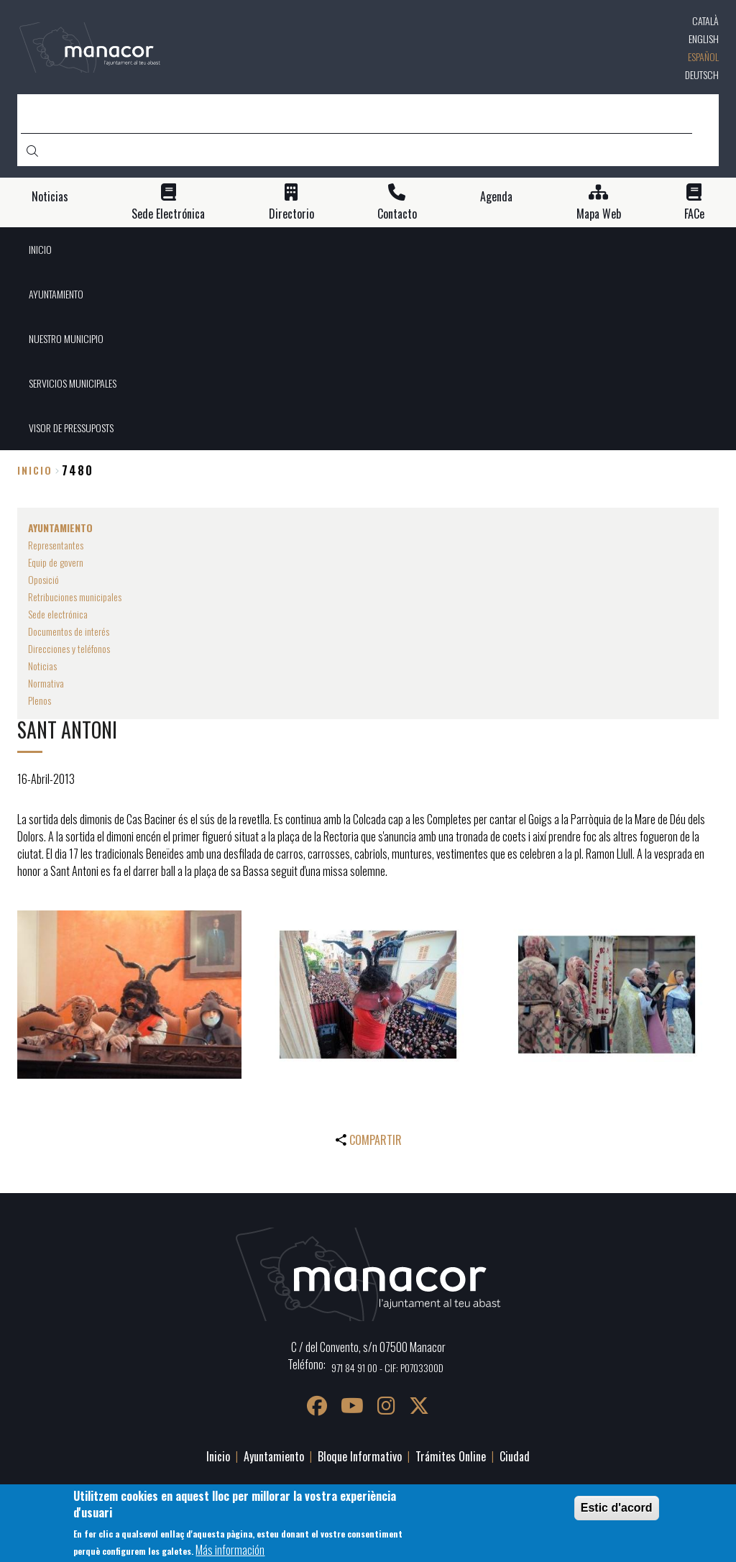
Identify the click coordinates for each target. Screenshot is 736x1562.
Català (705, 20)
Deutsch (702, 74)
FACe (694, 213)
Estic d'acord (617, 1513)
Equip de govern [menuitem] (55, 562)
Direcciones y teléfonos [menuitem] (69, 648)
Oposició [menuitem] (43, 579)
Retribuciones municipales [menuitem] (74, 596)
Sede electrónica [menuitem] (58, 613)
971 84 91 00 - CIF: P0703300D (387, 1367)
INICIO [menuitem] (40, 249)
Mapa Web (598, 213)
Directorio (291, 213)
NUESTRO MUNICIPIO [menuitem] (66, 338)
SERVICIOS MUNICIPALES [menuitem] (72, 382)
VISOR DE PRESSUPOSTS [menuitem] (71, 427)
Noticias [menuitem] (42, 665)
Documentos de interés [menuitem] (68, 631)
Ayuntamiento (274, 1456)
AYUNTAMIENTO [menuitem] (56, 293)
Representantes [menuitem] (55, 544)
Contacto (397, 213)
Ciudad (515, 1456)
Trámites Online (450, 1456)
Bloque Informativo (360, 1456)
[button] (129, 994)
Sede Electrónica (168, 213)
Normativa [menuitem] (46, 682)
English (704, 38)
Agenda (496, 196)
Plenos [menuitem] (39, 700)
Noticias (50, 196)
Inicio (34, 470)
